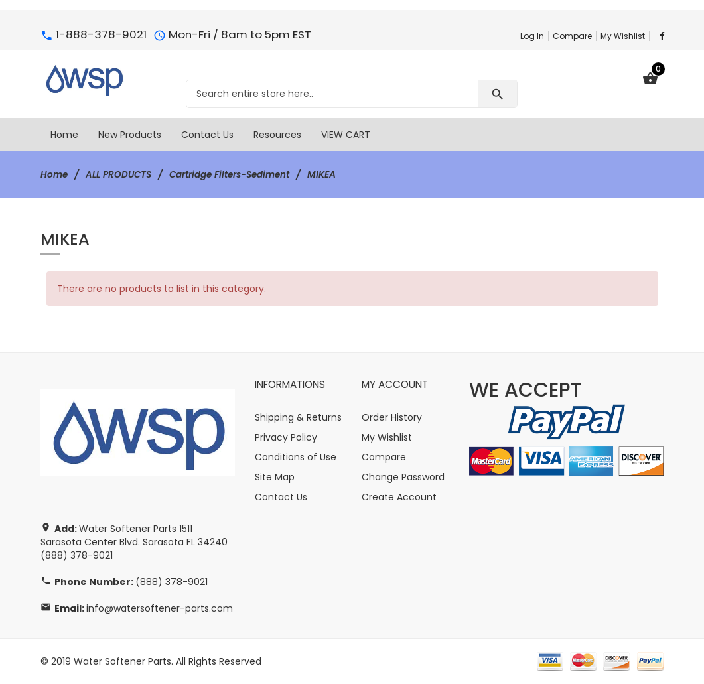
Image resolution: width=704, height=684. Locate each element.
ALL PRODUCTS (121, 174)
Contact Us (281, 497)
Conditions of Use (295, 457)
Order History (392, 417)
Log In (532, 36)
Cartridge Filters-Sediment (237, 174)
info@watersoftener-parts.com (159, 608)
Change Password (403, 477)
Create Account (399, 497)
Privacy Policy (286, 437)
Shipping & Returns (298, 417)
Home (54, 174)
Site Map (275, 477)
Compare (572, 36)
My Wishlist (622, 36)
